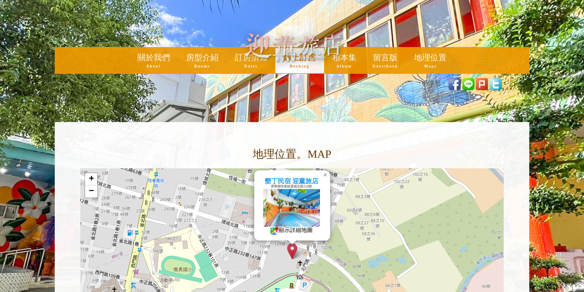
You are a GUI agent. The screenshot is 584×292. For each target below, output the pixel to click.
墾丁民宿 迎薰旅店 (315, 181)
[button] (316, 251)
